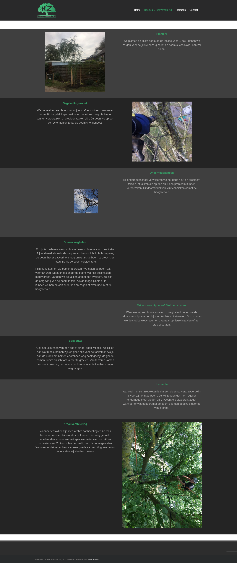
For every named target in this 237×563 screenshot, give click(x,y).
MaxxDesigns (93, 559)
